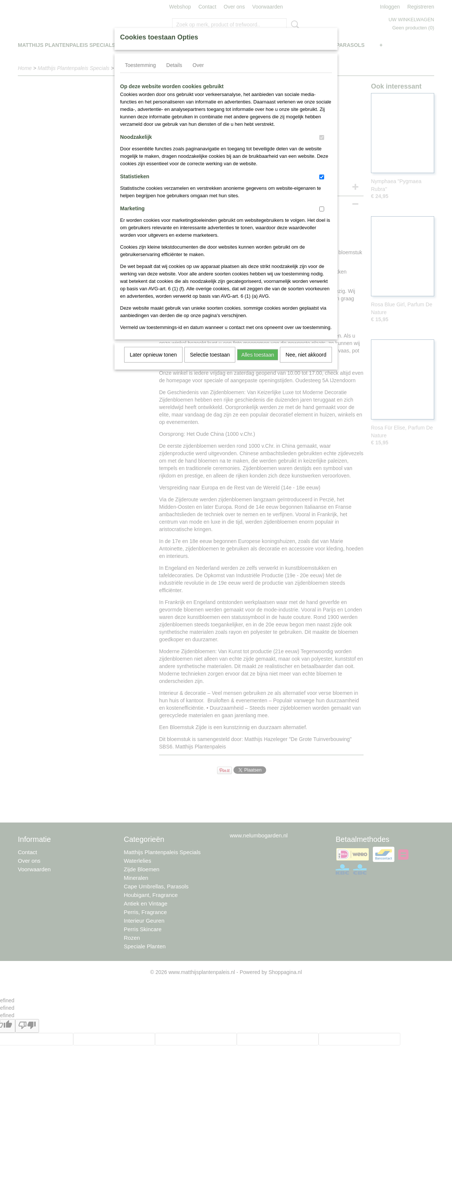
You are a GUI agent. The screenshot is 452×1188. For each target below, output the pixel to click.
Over (198, 65)
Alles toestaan (257, 355)
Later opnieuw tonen (153, 355)
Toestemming (140, 65)
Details (174, 65)
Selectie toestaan (210, 355)
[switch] (321, 137)
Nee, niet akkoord (305, 355)
